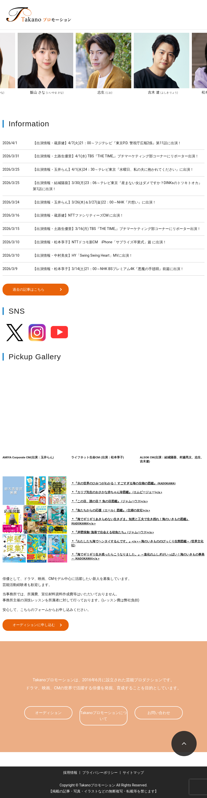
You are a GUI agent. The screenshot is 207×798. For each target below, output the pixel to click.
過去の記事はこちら (29, 289)
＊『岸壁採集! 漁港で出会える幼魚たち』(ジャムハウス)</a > (112, 532)
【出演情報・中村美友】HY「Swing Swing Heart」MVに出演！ (83, 255)
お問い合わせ (159, 712)
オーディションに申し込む (34, 625)
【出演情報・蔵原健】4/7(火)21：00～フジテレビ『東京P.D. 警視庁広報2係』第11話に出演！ (107, 143)
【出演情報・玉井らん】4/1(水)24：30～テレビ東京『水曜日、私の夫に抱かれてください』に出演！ (113, 169)
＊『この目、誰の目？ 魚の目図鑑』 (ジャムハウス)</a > (109, 501)
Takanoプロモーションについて (103, 715)
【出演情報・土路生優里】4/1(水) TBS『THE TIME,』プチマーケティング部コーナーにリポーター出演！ (116, 156)
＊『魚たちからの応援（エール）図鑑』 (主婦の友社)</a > (110, 510)
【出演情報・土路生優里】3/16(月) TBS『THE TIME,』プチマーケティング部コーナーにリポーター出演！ (117, 229)
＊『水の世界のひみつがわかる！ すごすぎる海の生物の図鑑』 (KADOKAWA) (123, 483)
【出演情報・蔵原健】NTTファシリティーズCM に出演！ (78, 215)
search (133, 22)
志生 (104, 92)
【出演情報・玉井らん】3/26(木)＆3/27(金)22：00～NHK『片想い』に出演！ (94, 202)
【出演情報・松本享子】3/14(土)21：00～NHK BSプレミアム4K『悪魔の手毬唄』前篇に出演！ (108, 269)
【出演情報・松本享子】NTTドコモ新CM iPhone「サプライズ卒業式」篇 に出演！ (99, 242)
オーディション (48, 712)
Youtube (59, 332)
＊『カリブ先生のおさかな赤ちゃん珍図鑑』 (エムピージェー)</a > (116, 492)
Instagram (37, 332)
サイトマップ (133, 773)
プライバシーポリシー (100, 773)
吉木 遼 (163, 92)
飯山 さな (46, 92)
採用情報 (70, 773)
